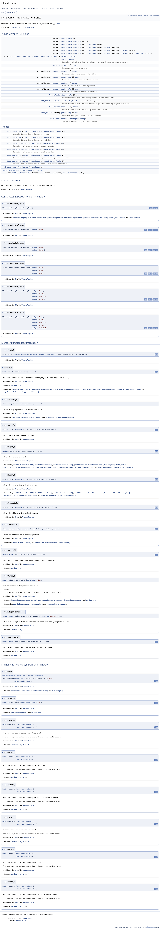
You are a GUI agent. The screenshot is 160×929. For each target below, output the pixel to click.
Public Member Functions (135, 15)
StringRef (74, 119)
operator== (16, 131)
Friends (146, 15)
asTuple (64, 56)
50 (16, 235)
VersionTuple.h (26, 189)
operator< (16, 143)
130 (16, 564)
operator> (16, 149)
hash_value (16, 167)
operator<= (16, 155)
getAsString (66, 113)
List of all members (154, 15)
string (82, 119)
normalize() (41, 218)
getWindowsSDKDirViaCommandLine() (126, 389)
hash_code (7, 167)
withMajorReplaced (69, 101)
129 (16, 626)
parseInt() (59, 600)
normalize (65, 107)
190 (16, 902)
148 (16, 838)
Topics (24, 8)
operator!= (16, 137)
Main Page (5, 8)
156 (16, 741)
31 (14, 189)
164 (16, 773)
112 (16, 517)
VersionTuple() (16, 385)
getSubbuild (66, 89)
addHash (15, 173)
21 (16, 413)
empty (63, 59)
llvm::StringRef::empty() (45, 600)
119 (16, 651)
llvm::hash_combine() (19, 712)
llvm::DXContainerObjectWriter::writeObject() (115, 467)
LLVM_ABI (44, 101)
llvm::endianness (28, 170)
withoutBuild (66, 95)
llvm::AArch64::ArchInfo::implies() (45, 467)
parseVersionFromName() (56, 604)
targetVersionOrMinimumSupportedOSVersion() (21, 392)
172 (16, 870)
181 (16, 805)
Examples (60, 8)
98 (16, 539)
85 (16, 381)
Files (52, 8)
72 (16, 334)
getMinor (64, 71)
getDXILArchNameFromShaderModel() (67, 389)
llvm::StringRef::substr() (73, 600)
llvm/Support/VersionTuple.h (23, 28)
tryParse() (104, 218)
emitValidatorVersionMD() (42, 389)
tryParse (64, 119)
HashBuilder (25, 173)
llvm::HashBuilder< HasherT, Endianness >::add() (29, 691)
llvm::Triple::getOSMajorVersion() (117, 465)
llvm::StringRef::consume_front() (23, 600)
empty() (24, 218)
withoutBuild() (134, 218)
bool (58, 59)
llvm (2, 12)
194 (16, 708)
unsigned (77, 41)
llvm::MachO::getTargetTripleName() (97, 389)
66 (16, 305)
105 (16, 439)
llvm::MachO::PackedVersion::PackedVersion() (76, 467)
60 (16, 279)
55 (16, 256)
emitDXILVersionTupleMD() (23, 465)
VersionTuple (11, 12)
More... (58, 24)
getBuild (64, 83)
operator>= (16, 161)
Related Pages (15, 8)
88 (16, 461)
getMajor (64, 65)
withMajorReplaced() (117, 218)
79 (16, 360)
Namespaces (33, 8)
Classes (44, 8)
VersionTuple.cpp (28, 413)
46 (16, 214)
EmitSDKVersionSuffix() (22, 389)
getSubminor (66, 77)
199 (16, 687)
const (73, 56)
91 (16, 489)
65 (16, 596)
